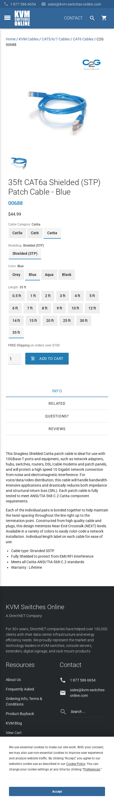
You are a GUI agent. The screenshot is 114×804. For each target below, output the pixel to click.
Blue (32, 274)
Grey (16, 274)
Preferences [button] (91, 769)
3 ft (62, 296)
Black (66, 274)
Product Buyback (20, 714)
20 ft (50, 320)
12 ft (92, 308)
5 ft (92, 296)
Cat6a (52, 233)
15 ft (33, 320)
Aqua (49, 274)
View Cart (14, 733)
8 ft (45, 308)
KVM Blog (14, 723)
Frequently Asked (20, 689)
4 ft (77, 296)
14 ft (16, 320)
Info (57, 390)
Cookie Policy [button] (75, 764)
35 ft (16, 332)
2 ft (48, 296)
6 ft (15, 308)
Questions (56, 416)
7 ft (30, 308)
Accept (57, 791)
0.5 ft (16, 296)
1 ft (33, 296)
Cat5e (17, 233)
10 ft (75, 308)
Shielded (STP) (24, 253)
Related (57, 403)
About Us (13, 680)
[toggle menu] (7, 18)
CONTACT (73, 18)
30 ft (84, 320)
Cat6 (35, 233)
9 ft (59, 308)
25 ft (67, 320)
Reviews (57, 429)
